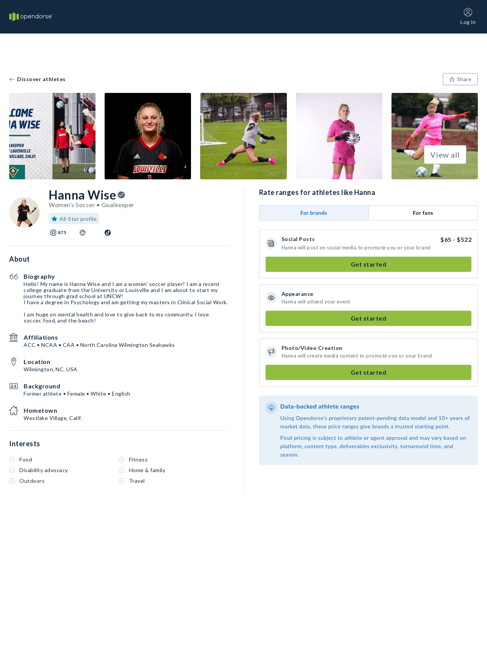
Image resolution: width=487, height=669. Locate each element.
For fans (423, 212)
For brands (313, 212)
